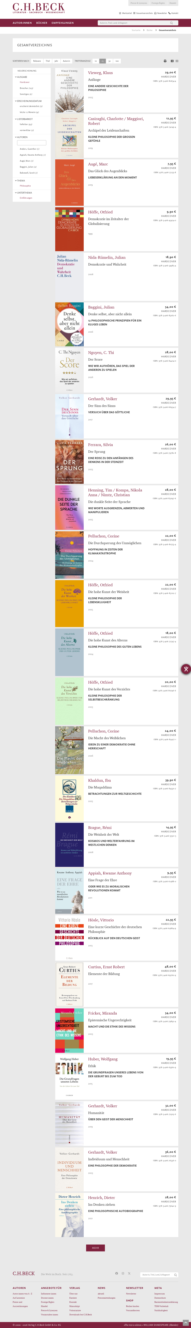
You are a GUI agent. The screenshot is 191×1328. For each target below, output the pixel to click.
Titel (48, 61)
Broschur (26, 88)
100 (117, 61)
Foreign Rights (158, 3)
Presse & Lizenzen (139, 3)
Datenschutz (160, 1297)
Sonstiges (25, 94)
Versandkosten (133, 1310)
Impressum (159, 1293)
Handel (173, 3)
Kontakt (73, 1302)
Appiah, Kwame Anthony (32, 155)
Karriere (73, 1297)
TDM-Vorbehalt (161, 1306)
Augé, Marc (26, 161)
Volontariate (75, 1310)
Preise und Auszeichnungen (20, 1304)
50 (109, 61)
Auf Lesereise (19, 1297)
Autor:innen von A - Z (22, 1293)
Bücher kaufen (132, 1306)
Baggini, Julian (27, 167)
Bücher (41, 22)
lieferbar (25, 124)
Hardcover (24, 82)
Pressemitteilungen (106, 1297)
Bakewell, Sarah (28, 173)
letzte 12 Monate (29, 112)
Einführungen (25, 198)
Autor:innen (22, 22)
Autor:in (66, 61)
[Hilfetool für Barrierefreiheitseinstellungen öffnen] (186, 669)
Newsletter (131, 1293)
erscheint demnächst (30, 106)
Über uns (73, 1293)
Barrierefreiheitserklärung (166, 1302)
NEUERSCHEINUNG (27, 71)
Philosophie (25, 186)
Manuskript (74, 1306)
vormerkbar (26, 130)
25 (103, 61)
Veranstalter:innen (49, 1314)
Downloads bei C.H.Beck (80, 1314)
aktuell (101, 1293)
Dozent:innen (47, 1297)
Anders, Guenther (29, 149)
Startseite (136, 30)
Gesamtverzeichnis (167, 30)
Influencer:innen (48, 1293)
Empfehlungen (63, 22)
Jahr (56, 61)
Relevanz (37, 61)
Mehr (95, 1247)
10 (96, 61)
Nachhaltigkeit (161, 1310)
